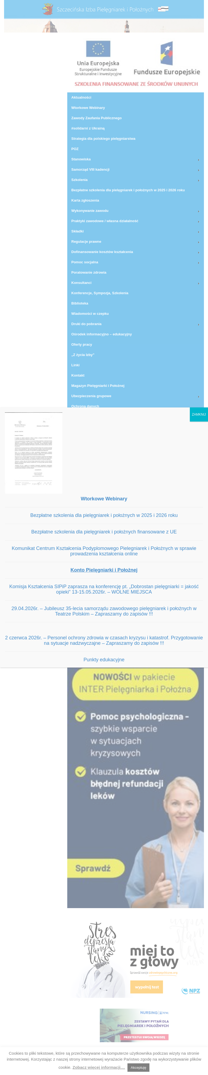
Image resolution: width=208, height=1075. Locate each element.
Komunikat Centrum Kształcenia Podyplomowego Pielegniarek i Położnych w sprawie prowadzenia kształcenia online (104, 551)
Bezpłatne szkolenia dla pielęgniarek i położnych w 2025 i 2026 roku (104, 515)
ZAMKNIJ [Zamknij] (199, 414)
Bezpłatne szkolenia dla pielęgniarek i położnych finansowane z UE (104, 532)
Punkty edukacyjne (104, 659)
